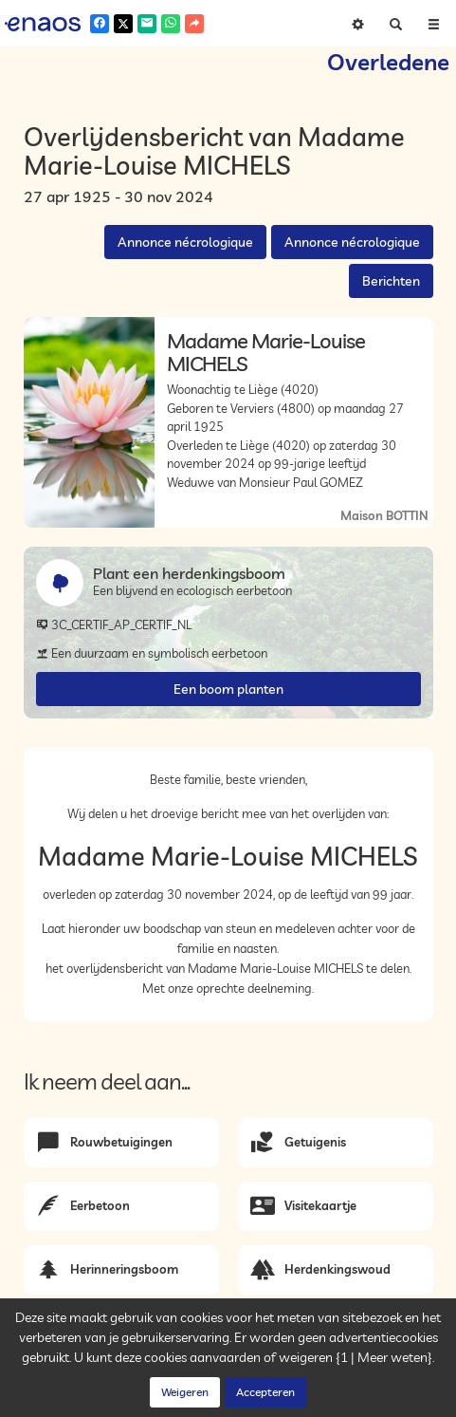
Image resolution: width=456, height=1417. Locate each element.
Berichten (391, 280)
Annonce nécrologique (185, 242)
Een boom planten (228, 689)
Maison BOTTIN (384, 515)
